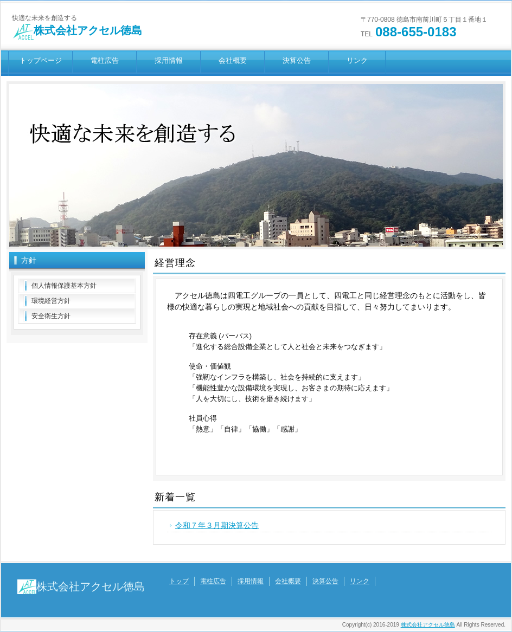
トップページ (41, 60)
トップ (179, 581)
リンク (357, 60)
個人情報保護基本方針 (64, 285)
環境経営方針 (51, 301)
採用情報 (169, 60)
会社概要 (233, 60)
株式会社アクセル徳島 (77, 30)
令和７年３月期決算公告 (217, 525)
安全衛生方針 (51, 316)
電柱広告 (105, 60)
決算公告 (297, 60)
